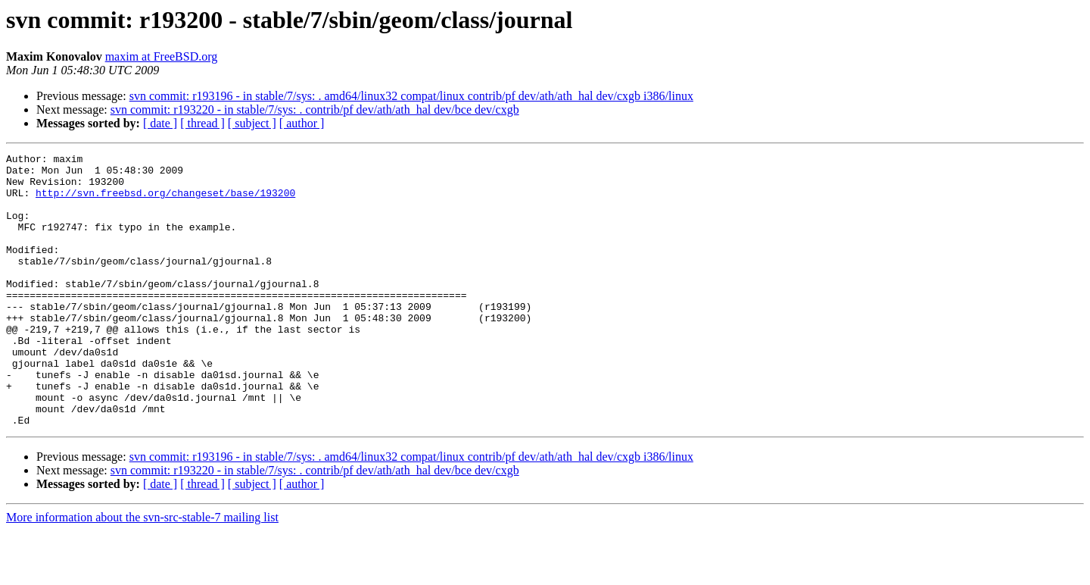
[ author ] (302, 123)
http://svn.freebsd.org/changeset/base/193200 (165, 201)
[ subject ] (252, 123)
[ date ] (160, 123)
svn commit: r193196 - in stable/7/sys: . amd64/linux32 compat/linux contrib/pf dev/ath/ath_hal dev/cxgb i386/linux (411, 95)
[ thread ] (202, 123)
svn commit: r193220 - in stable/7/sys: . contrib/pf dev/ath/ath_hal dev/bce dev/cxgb (315, 109)
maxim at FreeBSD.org (161, 56)
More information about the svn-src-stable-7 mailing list (142, 571)
